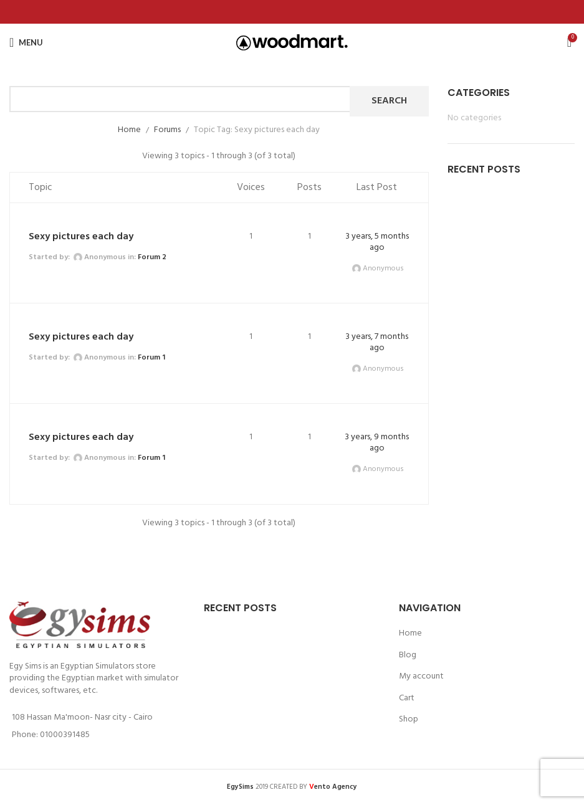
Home (129, 130)
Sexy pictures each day (81, 237)
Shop (408, 719)
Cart (406, 698)
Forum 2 (152, 257)
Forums (167, 130)
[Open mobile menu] (26, 42)
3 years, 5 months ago (377, 242)
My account (421, 676)
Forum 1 (151, 357)
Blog (407, 655)
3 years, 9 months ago (377, 442)
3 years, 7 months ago (376, 342)
